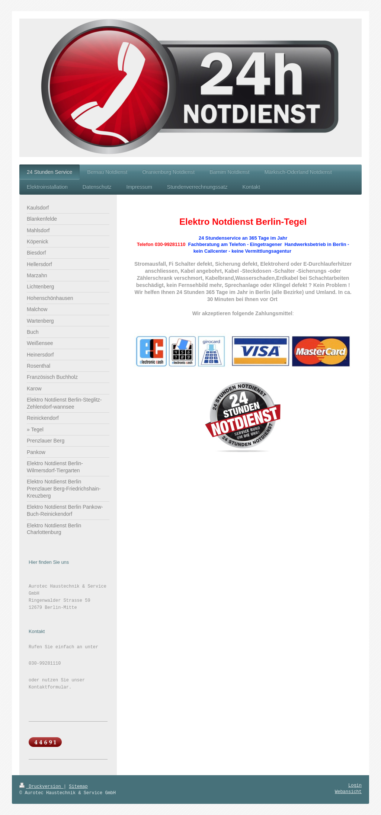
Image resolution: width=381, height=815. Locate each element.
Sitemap (78, 786)
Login (355, 785)
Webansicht (348, 792)
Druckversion (41, 786)
